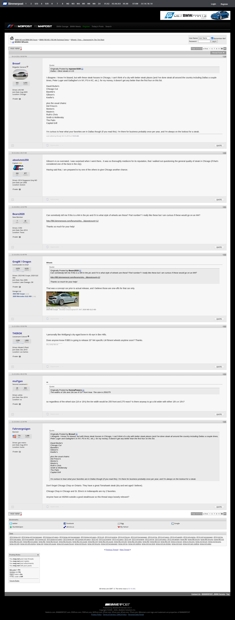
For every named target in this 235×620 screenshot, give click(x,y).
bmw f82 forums (65, 541)
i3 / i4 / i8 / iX (147, 4)
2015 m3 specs (117, 539)
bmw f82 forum (52, 541)
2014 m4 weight (28, 539)
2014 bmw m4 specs (88, 537)
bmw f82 (42, 541)
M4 (78, 4)
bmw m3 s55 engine (28, 544)
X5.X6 (125, 4)
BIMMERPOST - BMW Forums (213, 594)
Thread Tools (217, 53)
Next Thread (124, 549)
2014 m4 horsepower (204, 537)
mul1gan (17, 381)
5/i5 (47, 4)
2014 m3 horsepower (139, 537)
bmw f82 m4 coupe (105, 541)
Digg (122, 523)
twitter (15, 523)
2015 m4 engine (138, 539)
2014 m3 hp (152, 537)
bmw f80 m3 (219, 539)
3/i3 (36, 4)
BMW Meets (75, 26)
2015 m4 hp (149, 539)
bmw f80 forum (194, 539)
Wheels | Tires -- (87, 40)
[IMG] (12, 574)
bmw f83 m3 (155, 541)
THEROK (17, 333)
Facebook (70, 523)
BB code (13, 570)
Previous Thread (112, 549)
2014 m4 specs (15, 539)
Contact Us (195, 594)
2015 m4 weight (173, 539)
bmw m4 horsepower (109, 544)
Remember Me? (218, 38)
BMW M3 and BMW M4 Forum (26, 40)
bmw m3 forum (201, 541)
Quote (219, 145)
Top (227, 594)
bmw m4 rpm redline (191, 544)
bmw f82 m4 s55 (120, 541)
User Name (193, 38)
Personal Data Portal (136, 614)
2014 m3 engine (111, 537)
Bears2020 (18, 214)
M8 (94, 4)
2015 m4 (127, 539)
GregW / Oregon (21, 261)
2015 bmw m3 (40, 539)
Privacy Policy (96, 614)
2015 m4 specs (160, 539)
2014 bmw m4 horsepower (69, 537)
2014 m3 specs (163, 537)
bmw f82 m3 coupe (80, 541)
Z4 (99, 4)
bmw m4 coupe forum (65, 544)
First (205, 48)
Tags (11, 533)
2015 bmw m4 (68, 539)
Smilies (12, 572)
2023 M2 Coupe (19, 294)
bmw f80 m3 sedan (30, 541)
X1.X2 (106, 4)
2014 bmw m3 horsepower (31, 537)
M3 (73, 4)
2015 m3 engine (105, 539)
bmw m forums (189, 541)
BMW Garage (62, 26)
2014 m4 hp (218, 537)
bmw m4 (40, 544)
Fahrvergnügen (21, 428)
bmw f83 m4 (165, 541)
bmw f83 (146, 541)
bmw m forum (176, 541)
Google (177, 523)
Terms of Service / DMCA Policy (115, 614)
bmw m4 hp (123, 544)
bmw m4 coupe (50, 544)
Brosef (16, 63)
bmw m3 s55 (14, 544)
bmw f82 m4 (93, 541)
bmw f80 (183, 539)
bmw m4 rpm (177, 544)
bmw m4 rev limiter (163, 544)
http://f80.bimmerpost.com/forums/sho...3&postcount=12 (72, 221)
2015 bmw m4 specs (83, 539)
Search (108, 26)
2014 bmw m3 (15, 537)
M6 (88, 4)
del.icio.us (70, 527)
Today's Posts (98, 26)
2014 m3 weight (176, 537)
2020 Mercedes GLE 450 (22, 296)
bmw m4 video (205, 544)
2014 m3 (100, 537)
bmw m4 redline (134, 544)
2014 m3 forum (124, 537)
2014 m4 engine (189, 537)
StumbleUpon (17, 527)
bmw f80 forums (207, 539)
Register (224, 4)
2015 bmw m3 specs (54, 539)
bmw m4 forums (94, 544)
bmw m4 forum (81, 544)
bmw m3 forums (214, 541)
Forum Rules (14, 581)
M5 (83, 4)
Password (192, 41)
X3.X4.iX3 (116, 4)
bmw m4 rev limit (148, 544)
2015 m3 (94, 539)
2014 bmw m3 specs (50, 537)
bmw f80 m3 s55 (16, 541)
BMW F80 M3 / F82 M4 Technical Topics (54, 40)
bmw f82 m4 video (135, 541)
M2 (67, 4)
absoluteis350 (20, 160)
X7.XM (135, 4)
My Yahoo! (124, 527)
